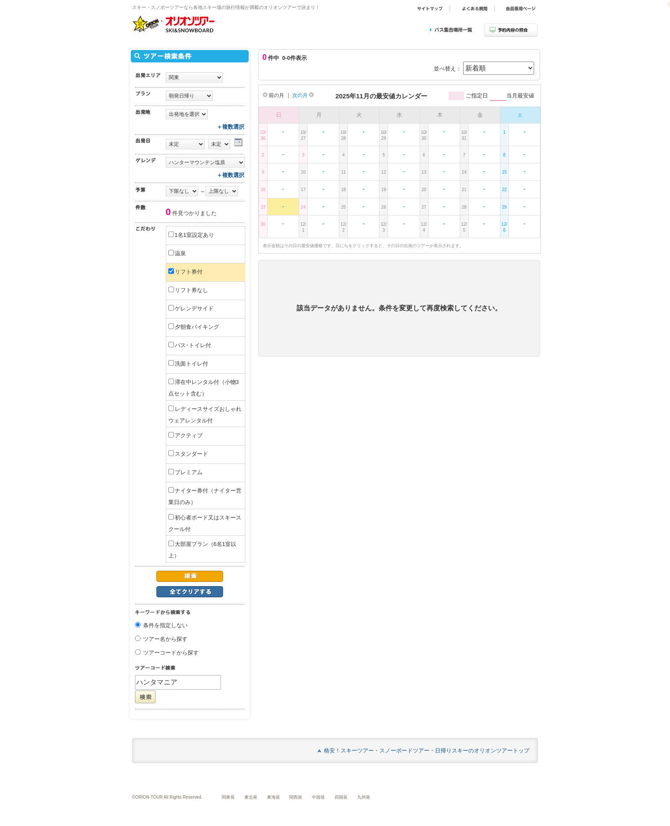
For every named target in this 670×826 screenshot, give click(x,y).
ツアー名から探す (165, 639)
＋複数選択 (230, 127)
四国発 (341, 797)
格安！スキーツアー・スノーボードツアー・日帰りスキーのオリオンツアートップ (426, 750)
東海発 (273, 797)
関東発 (228, 797)
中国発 (318, 797)
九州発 (363, 797)
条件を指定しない (165, 625)
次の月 (303, 95)
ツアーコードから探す (171, 653)
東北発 (250, 797)
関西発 (295, 797)
